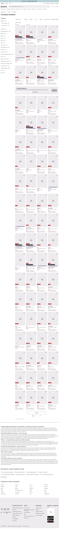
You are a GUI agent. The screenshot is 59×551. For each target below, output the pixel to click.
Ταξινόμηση (18, 19)
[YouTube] (5, 509)
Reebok (2, 488)
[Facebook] (8, 509)
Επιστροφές (14, 509)
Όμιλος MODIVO (27, 512)
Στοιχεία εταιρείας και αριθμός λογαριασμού (29, 510)
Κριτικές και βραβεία (39, 515)
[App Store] (50, 519)
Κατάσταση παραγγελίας (16, 511)
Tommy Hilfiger (49, 443)
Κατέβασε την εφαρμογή (50, 3)
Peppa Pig (46, 488)
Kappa (16, 486)
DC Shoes (2, 484)
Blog (44, 3)
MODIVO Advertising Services (29, 516)
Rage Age (31, 488)
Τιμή (36, 19)
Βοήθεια (56, 3)
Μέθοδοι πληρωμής (15, 515)
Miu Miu (31, 486)
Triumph (16, 484)
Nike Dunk (46, 484)
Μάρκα (41, 19)
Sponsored (17, 24)
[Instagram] (2, 509)
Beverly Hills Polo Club (19, 490)
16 (40, 415)
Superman (46, 486)
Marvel (45, 490)
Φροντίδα (37, 509)
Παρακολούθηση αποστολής (17, 513)
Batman (16, 488)
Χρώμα (31, 19)
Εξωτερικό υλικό (47, 19)
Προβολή (23, 418)
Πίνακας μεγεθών (39, 507)
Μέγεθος (25, 19)
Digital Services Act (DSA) (40, 513)
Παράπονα (14, 516)
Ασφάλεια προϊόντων (39, 511)
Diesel (31, 490)
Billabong (2, 486)
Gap (30, 493)
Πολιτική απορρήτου (26, 526)
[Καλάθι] (57, 6)
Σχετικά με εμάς (26, 507)
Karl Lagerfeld (46, 493)
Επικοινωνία (14, 520)
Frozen (2, 490)
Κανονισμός (9, 526)
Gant (30, 484)
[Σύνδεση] (52, 6)
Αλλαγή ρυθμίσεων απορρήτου (17, 526)
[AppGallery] (50, 522)
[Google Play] (50, 517)
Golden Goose (3, 493)
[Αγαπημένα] (55, 6)
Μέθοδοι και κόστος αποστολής (17, 507)
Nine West (17, 493)
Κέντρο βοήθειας (15, 518)
